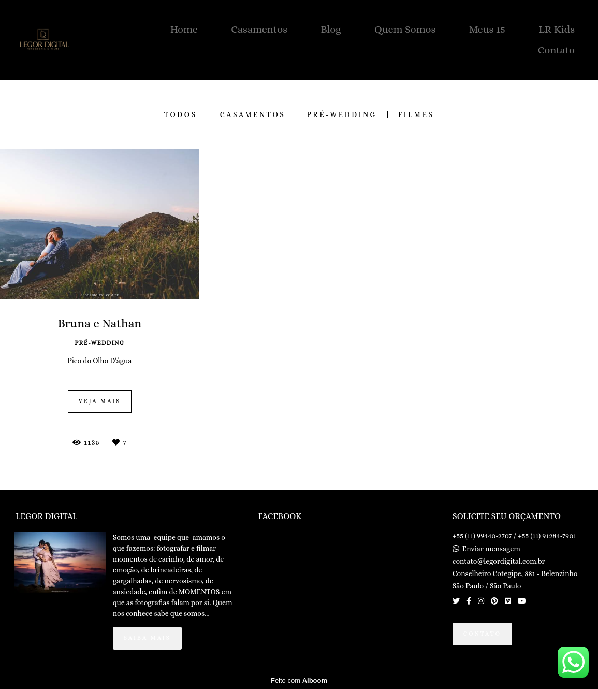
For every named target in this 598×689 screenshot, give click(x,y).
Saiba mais (147, 637)
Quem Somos (404, 29)
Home (184, 29)
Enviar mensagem (491, 548)
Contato (556, 50)
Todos (180, 114)
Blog (330, 29)
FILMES (416, 114)
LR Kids (556, 29)
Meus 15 (487, 29)
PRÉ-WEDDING (341, 114)
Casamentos (259, 29)
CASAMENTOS (253, 114)
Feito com (299, 680)
